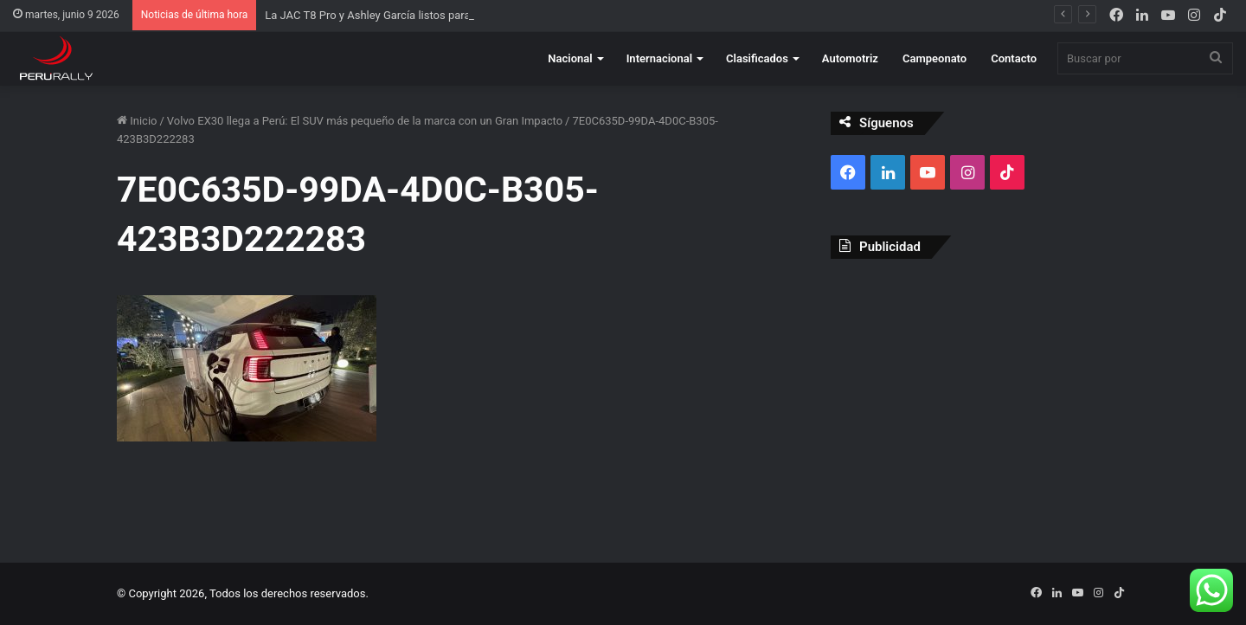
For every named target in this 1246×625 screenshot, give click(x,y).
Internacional (659, 58)
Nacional (570, 58)
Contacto (1014, 58)
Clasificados (757, 58)
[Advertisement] (980, 397)
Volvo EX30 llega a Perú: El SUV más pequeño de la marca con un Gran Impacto (364, 120)
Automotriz (850, 58)
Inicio (137, 120)
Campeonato (934, 58)
